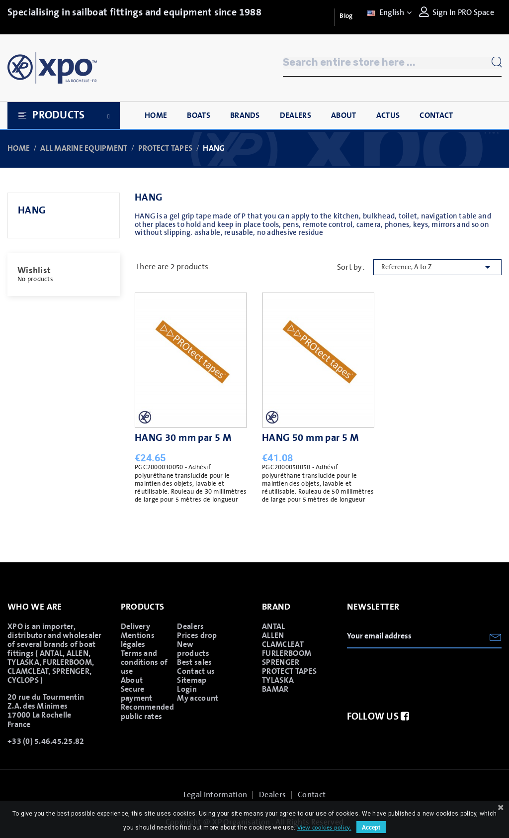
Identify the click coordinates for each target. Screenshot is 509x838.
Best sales (194, 662)
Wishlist (34, 270)
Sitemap (191, 680)
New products (193, 649)
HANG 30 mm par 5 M (183, 438)
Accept (371, 827)
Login (187, 689)
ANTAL (273, 626)
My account (197, 698)
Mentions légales (138, 640)
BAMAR (275, 689)
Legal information (215, 794)
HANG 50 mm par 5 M (310, 438)
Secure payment (137, 694)
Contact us (196, 671)
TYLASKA (278, 680)
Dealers (190, 626)
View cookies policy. (324, 828)
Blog (345, 16)
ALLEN (273, 635)
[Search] (392, 63)
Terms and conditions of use (144, 662)
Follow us (378, 716)
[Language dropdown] (388, 12)
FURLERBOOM (286, 653)
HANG (32, 210)
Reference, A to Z (437, 267)
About (132, 680)
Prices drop (197, 635)
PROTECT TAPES (289, 671)
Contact (312, 794)
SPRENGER (281, 662)
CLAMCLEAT (283, 644)
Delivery (136, 626)
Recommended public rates (146, 712)
